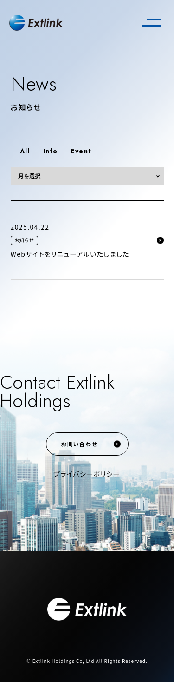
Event (81, 151)
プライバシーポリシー (87, 473)
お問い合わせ (79, 444)
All (25, 151)
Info (50, 151)
